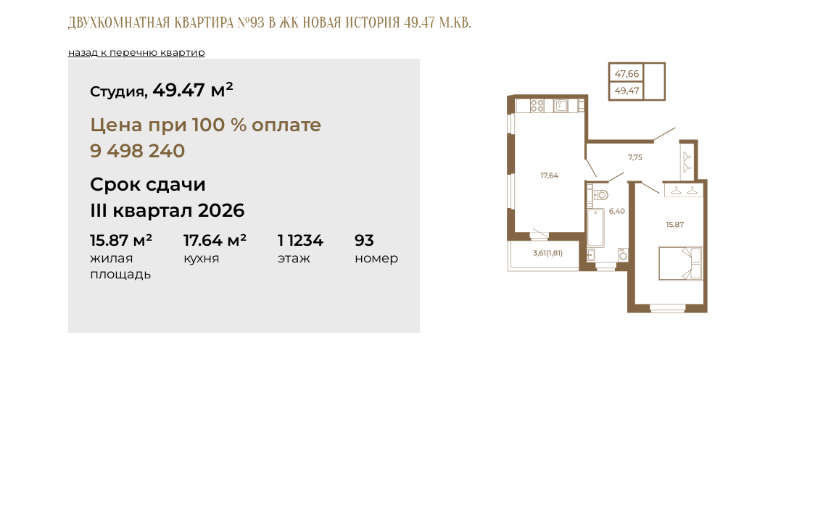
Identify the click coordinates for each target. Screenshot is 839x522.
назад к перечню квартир (136, 52)
